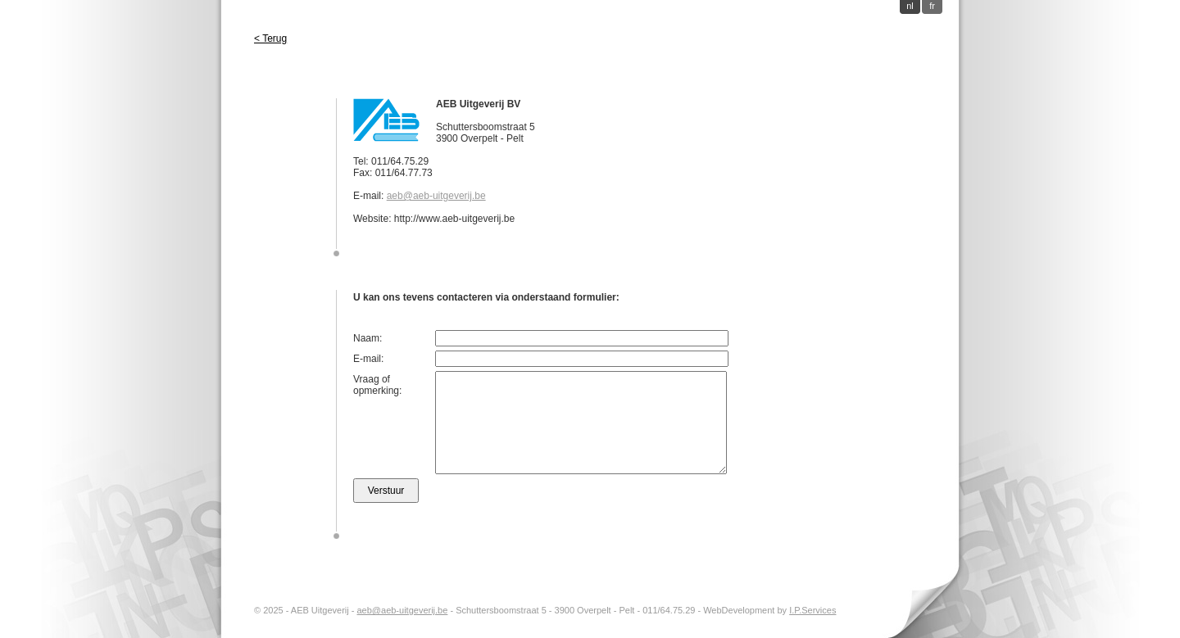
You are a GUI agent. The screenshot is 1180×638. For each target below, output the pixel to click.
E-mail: (368, 358)
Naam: (367, 338)
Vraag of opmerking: (377, 384)
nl (910, 6)
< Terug (270, 38)
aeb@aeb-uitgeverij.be (436, 195)
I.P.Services (812, 610)
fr (932, 6)
